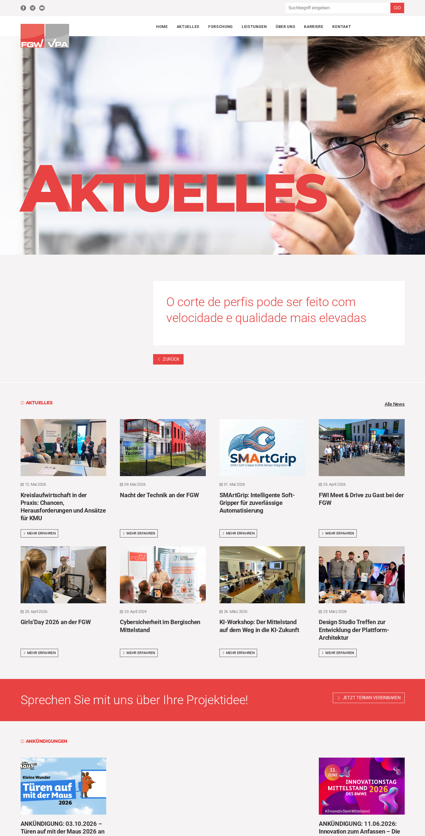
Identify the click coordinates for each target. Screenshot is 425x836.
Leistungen (254, 26)
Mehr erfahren (39, 534)
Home (162, 26)
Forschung (220, 26)
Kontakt (341, 26)
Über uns (285, 26)
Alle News (394, 404)
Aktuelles (188, 26)
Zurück (168, 359)
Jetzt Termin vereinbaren (372, 698)
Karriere (313, 26)
